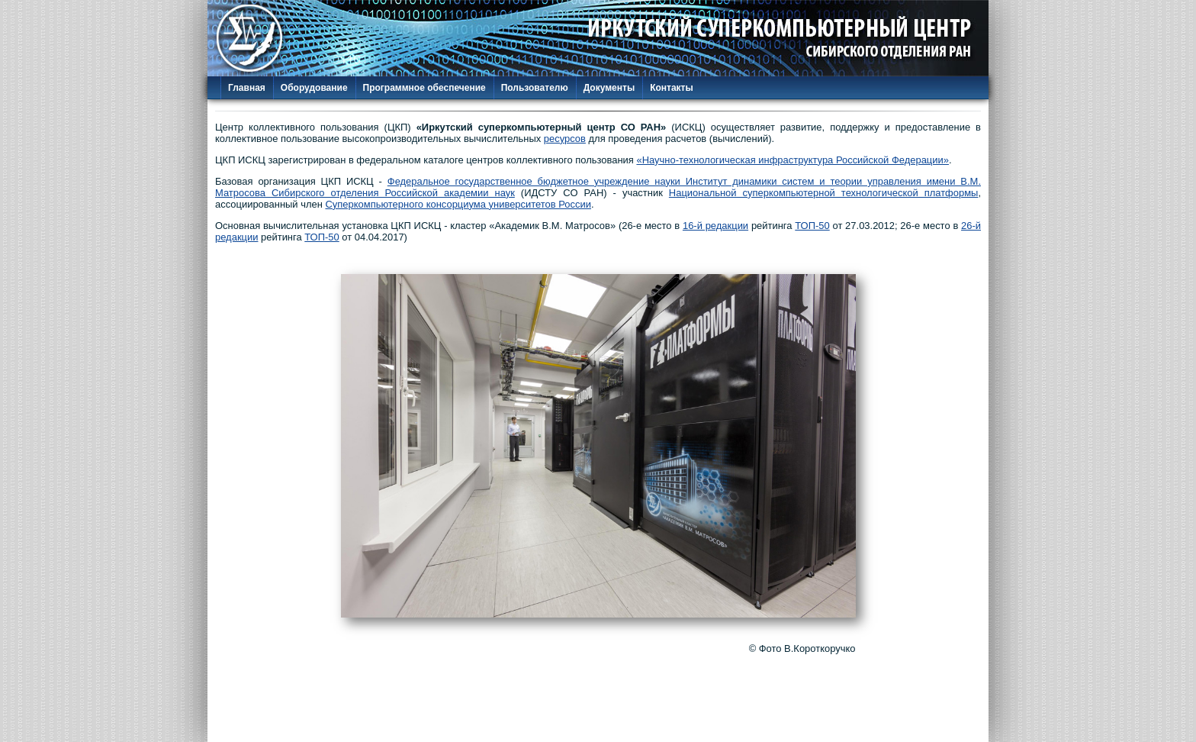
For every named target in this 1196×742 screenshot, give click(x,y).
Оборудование (314, 87)
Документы (609, 87)
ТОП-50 (812, 225)
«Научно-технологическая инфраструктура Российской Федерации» (792, 160)
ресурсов (565, 138)
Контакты (671, 87)
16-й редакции (715, 225)
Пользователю (534, 87)
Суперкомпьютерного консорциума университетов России (458, 204)
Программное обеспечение (424, 87)
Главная (246, 87)
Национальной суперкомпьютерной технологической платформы (824, 192)
